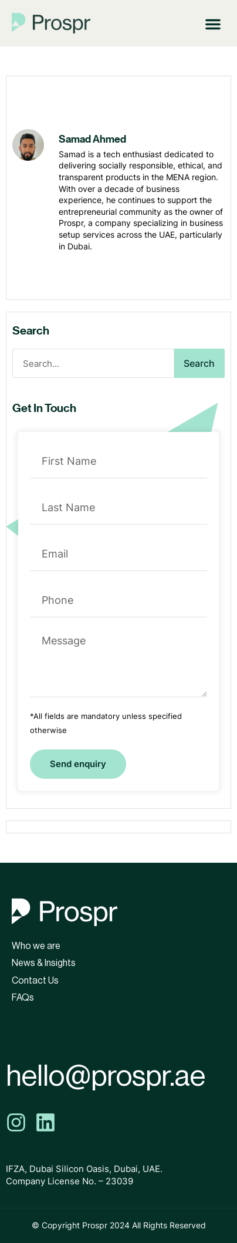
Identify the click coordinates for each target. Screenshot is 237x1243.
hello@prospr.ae (105, 1076)
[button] (213, 23)
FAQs (23, 997)
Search (199, 363)
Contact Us (35, 980)
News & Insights (44, 963)
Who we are (36, 946)
